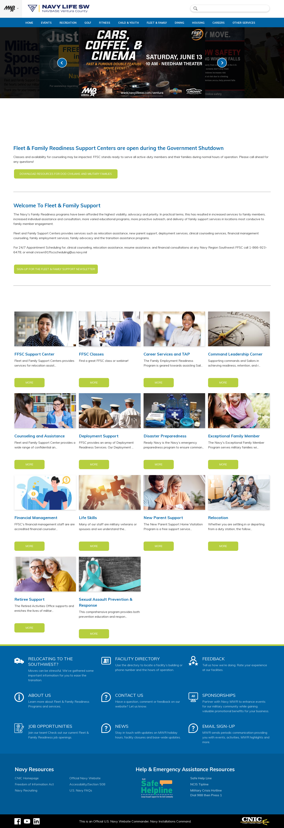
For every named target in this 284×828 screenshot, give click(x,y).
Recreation (59, 22)
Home (17, 22)
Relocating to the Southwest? (50, 661)
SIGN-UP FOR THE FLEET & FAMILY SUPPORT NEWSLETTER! (56, 269)
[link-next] (222, 63)
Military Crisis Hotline (206, 790)
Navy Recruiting (26, 790)
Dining (181, 22)
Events (38, 22)
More (29, 382)
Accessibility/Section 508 (87, 784)
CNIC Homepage (27, 778)
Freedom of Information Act (34, 784)
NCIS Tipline (199, 784)
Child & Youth (126, 22)
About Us (39, 695)
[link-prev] (62, 63)
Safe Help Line (201, 778)
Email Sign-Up (218, 726)
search (195, 8)
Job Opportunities (50, 726)
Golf (82, 22)
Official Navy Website (85, 778)
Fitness (99, 22)
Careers (227, 22)
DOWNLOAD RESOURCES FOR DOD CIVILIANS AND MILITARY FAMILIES (66, 174)
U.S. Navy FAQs (80, 790)
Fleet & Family (158, 22)
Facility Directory (137, 658)
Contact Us (129, 695)
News (121, 726)
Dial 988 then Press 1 (206, 795)
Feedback (213, 658)
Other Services (252, 22)
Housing (203, 22)
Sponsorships (218, 695)
